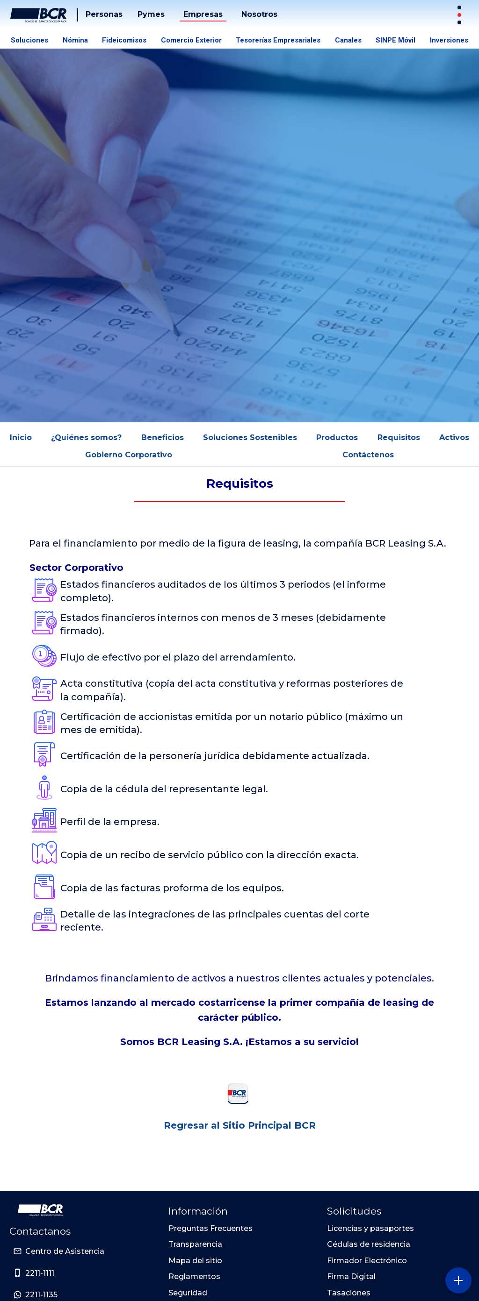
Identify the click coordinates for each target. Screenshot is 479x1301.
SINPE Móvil (395, 40)
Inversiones (449, 40)
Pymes (151, 14)
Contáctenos (368, 454)
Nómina (75, 40)
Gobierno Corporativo (128, 454)
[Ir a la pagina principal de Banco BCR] (40, 1210)
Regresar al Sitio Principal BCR (240, 1125)
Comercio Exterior (191, 40)
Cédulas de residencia (368, 1244)
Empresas (203, 14)
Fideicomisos (124, 40)
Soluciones (29, 40)
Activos (454, 437)
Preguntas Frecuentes (210, 1228)
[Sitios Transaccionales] (460, 15)
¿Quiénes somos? (86, 437)
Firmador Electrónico (367, 1260)
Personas (104, 14)
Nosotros (259, 14)
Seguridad (187, 1292)
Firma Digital (351, 1276)
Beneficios (162, 437)
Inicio (21, 437)
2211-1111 (39, 1273)
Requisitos (398, 437)
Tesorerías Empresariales (278, 40)
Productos (337, 437)
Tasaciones (348, 1292)
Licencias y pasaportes (370, 1228)
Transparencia (195, 1244)
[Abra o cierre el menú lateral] (458, 1280)
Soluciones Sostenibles (250, 437)
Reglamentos (194, 1276)
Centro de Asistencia (64, 1251)
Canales (348, 40)
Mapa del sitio (195, 1260)
